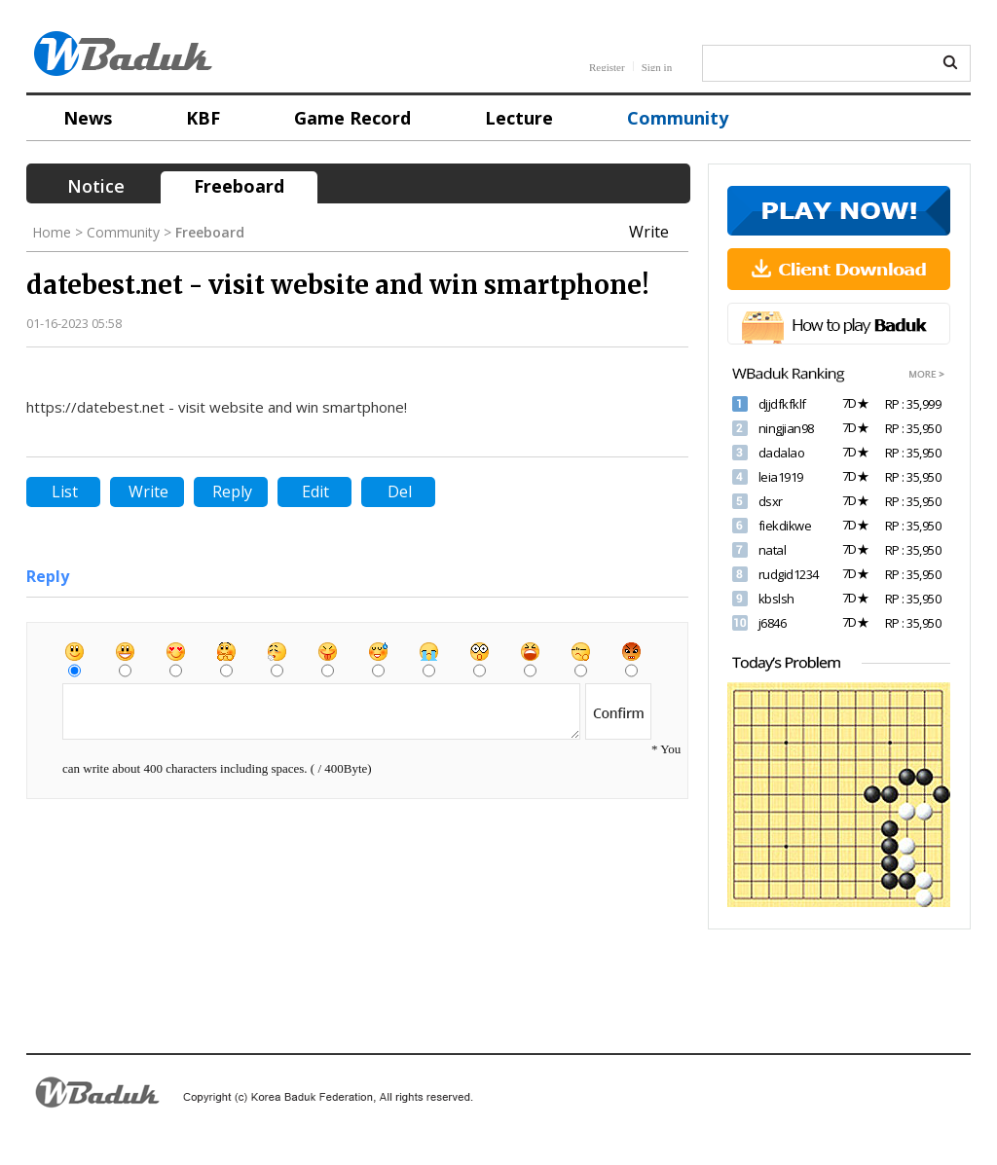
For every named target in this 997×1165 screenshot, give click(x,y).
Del (400, 491)
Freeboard (239, 186)
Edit (315, 491)
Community (677, 117)
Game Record (352, 117)
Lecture (519, 117)
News (87, 117)
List (65, 491)
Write (649, 231)
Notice (96, 186)
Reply (232, 491)
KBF (203, 117)
